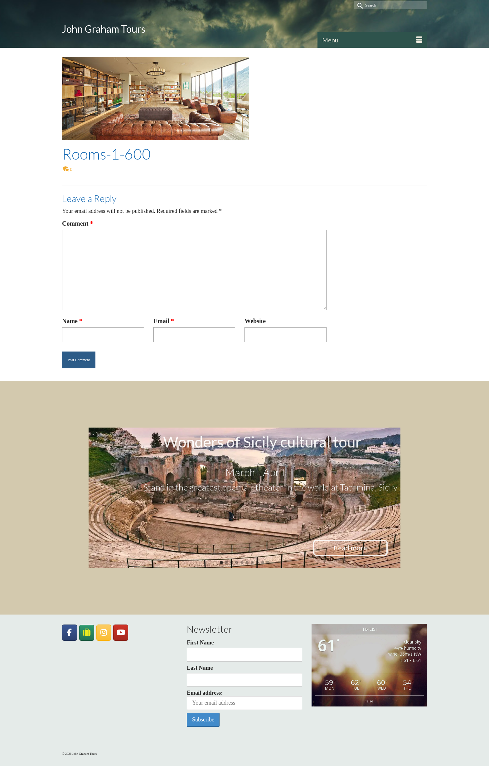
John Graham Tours (103, 29)
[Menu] (372, 40)
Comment (77, 223)
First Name (200, 642)
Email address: (244, 700)
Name (72, 321)
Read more (350, 547)
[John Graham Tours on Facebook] (69, 633)
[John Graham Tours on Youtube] (120, 633)
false (369, 701)
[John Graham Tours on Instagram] (103, 633)
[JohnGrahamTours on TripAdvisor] (86, 633)
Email (163, 321)
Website (255, 321)
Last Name (200, 668)
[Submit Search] (359, 5)
